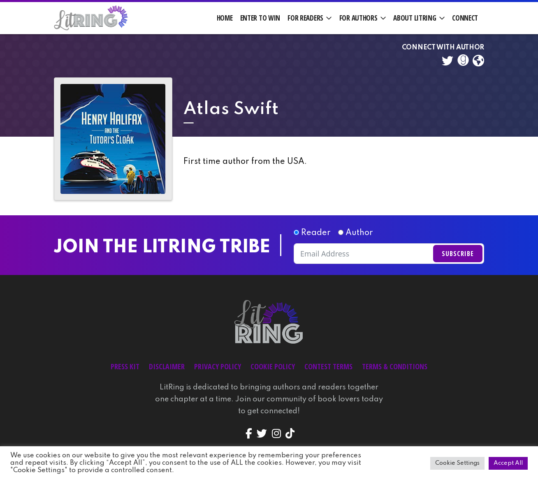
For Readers (305, 18)
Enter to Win (260, 18)
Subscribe (458, 253)
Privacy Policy (217, 366)
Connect (465, 18)
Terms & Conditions (394, 366)
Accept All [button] (508, 463)
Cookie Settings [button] (457, 463)
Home (225, 18)
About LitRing (414, 18)
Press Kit (125, 366)
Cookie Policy (272, 366)
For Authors (358, 18)
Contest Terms (328, 366)
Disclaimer (167, 366)
